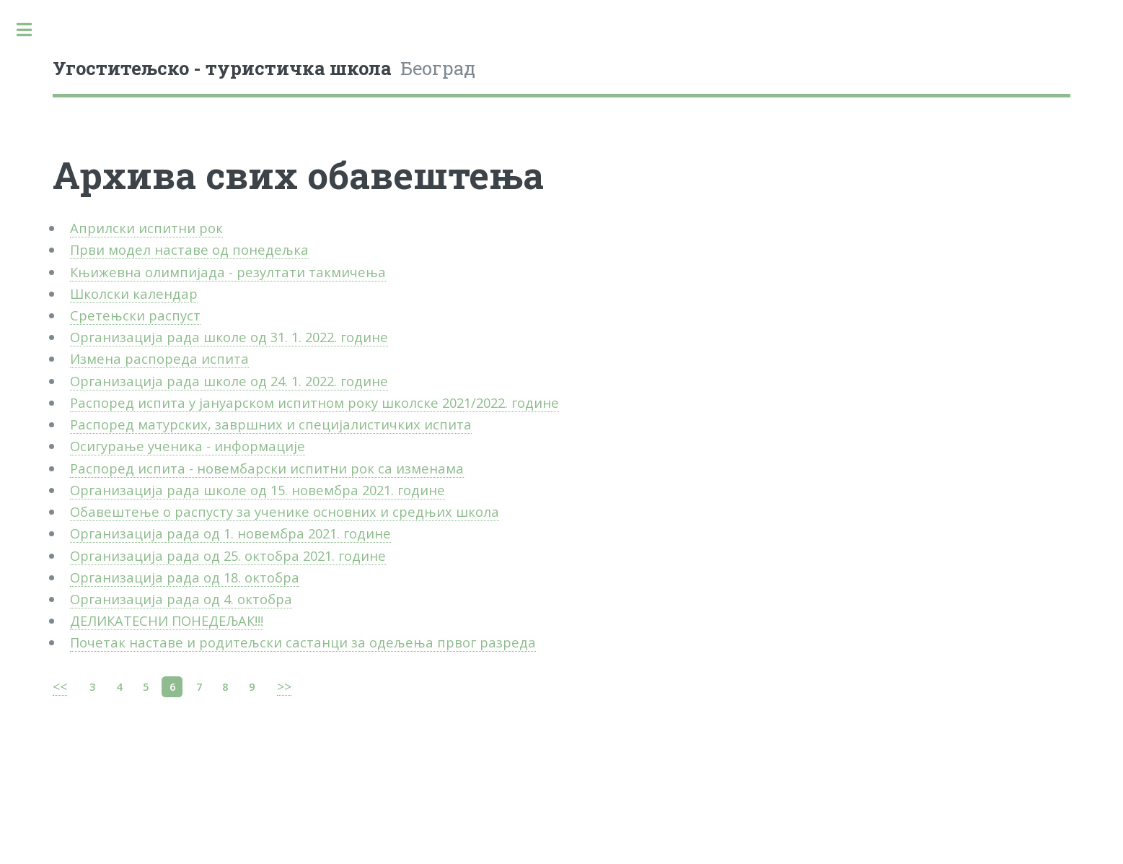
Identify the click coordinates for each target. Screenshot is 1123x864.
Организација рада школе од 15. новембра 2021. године (257, 490)
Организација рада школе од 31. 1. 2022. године (229, 337)
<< (60, 686)
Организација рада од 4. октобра (181, 599)
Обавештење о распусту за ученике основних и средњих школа (284, 511)
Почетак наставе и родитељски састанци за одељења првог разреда (303, 642)
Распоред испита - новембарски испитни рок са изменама (267, 468)
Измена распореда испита (159, 358)
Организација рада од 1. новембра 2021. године (230, 533)
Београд (264, 68)
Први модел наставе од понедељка (189, 249)
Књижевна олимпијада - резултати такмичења (228, 272)
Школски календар (134, 293)
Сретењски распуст (135, 315)
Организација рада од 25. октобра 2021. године (228, 555)
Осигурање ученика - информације (187, 446)
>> (284, 686)
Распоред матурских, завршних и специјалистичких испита (271, 424)
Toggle (24, 30)
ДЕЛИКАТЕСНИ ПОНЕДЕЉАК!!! (166, 620)
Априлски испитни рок (146, 228)
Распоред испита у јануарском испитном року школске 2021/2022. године (314, 402)
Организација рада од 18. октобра (184, 577)
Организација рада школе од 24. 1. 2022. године (229, 381)
